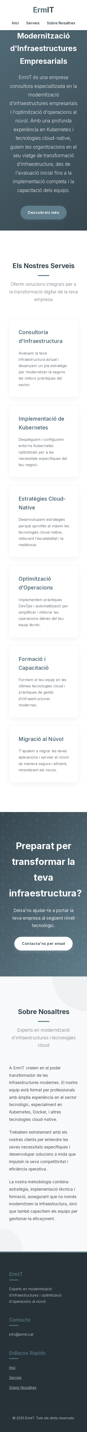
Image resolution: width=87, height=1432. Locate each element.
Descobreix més (43, 212)
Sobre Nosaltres (61, 23)
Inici (15, 23)
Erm (43, 9)
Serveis (32, 23)
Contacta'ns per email (43, 943)
